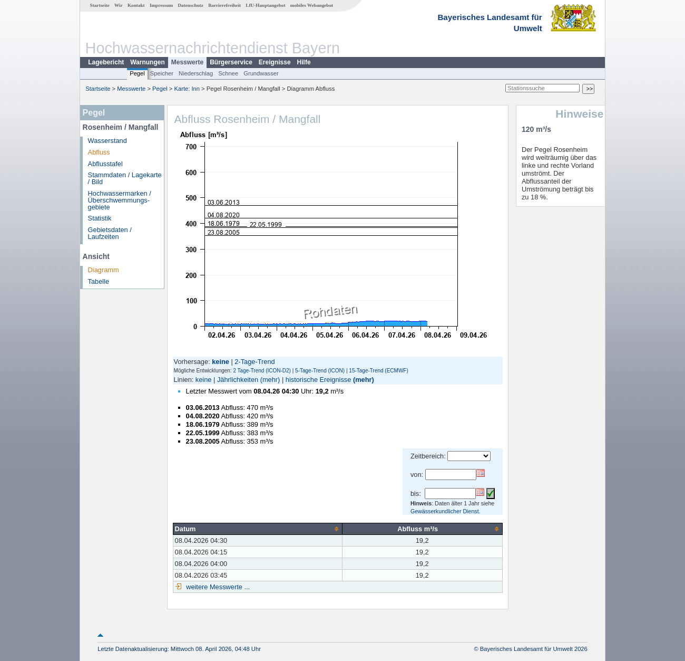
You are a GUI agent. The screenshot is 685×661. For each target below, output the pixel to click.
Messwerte (187, 62)
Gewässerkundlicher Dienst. (445, 511)
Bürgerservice (231, 62)
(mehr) (270, 380)
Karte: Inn (187, 88)
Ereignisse (275, 62)
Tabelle (99, 281)
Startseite (100, 5)
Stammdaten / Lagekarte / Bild (125, 178)
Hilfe (304, 62)
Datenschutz (190, 5)
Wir (118, 5)
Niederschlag (196, 73)
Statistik (100, 218)
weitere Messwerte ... (217, 587)
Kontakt (136, 5)
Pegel (137, 73)
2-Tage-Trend (254, 362)
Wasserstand (107, 141)
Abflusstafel (105, 164)
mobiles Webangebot (311, 5)
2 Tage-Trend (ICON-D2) (261, 370)
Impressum (161, 5)
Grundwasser (261, 73)
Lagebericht (106, 62)
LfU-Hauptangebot (265, 5)
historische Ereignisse (318, 380)
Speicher (161, 73)
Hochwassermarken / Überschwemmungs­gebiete (119, 200)
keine (203, 380)
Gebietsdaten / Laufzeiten (110, 233)
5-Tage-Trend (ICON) (320, 370)
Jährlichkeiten (237, 380)
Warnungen (147, 62)
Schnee (228, 73)
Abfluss (99, 152)
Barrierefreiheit (224, 5)
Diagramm (103, 270)
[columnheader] (257, 528)
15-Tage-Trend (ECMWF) (378, 370)
